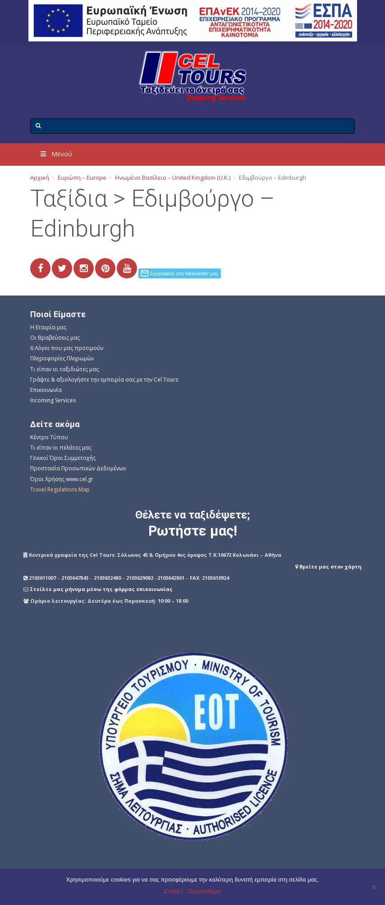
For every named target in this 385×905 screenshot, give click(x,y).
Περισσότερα (204, 891)
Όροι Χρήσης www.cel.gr (61, 479)
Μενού (55, 154)
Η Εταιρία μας (48, 327)
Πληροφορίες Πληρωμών (62, 358)
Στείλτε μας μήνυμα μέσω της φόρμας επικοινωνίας (101, 589)
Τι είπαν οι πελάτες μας (61, 447)
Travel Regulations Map (60, 489)
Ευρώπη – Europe (82, 177)
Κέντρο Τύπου (49, 437)
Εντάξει (173, 891)
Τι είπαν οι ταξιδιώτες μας (64, 369)
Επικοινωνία (46, 390)
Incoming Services (53, 400)
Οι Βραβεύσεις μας (55, 337)
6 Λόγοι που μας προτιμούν (66, 348)
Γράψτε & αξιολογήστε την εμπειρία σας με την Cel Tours (104, 379)
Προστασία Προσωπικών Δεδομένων (78, 468)
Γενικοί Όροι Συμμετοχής (63, 458)
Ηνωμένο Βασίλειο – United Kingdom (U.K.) (172, 177)
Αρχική (39, 177)
